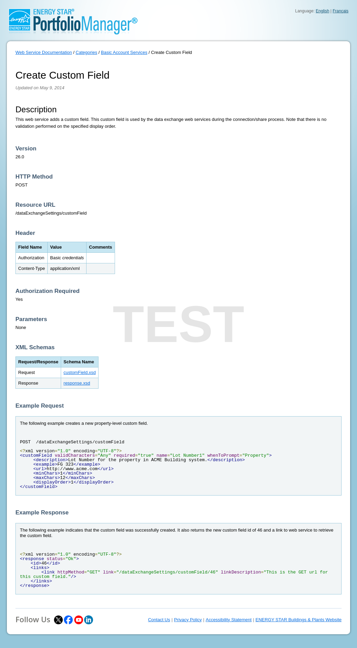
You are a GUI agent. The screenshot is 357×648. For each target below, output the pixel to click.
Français (340, 11)
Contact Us (159, 619)
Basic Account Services (124, 52)
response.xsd (77, 383)
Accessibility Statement (229, 619)
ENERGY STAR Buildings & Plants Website (298, 619)
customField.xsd (80, 372)
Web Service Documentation (43, 52)
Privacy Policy (188, 619)
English (322, 11)
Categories (86, 52)
